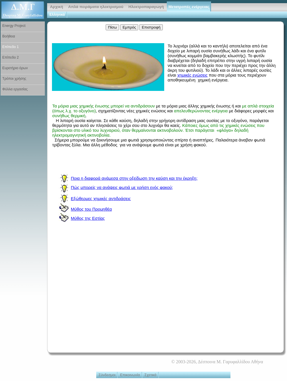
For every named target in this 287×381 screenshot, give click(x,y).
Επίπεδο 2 (10, 57)
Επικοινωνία (130, 375)
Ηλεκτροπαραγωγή (146, 7)
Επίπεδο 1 (10, 47)
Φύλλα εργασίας (15, 89)
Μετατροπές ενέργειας (188, 7)
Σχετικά (150, 375)
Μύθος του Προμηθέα (91, 209)
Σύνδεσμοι (107, 375)
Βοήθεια (8, 36)
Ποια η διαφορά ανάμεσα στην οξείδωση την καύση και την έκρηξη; (134, 178)
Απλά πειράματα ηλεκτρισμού (95, 7)
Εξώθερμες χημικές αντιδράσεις (101, 198)
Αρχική (56, 7)
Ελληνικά (57, 15)
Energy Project (13, 26)
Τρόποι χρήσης (14, 79)
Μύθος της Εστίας (88, 218)
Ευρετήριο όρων (15, 68)
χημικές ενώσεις (192, 75)
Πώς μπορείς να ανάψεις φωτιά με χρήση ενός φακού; (122, 187)
